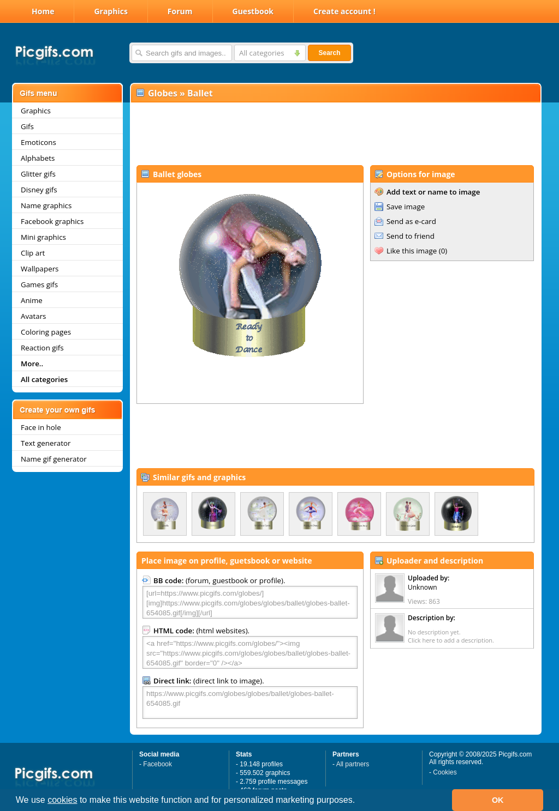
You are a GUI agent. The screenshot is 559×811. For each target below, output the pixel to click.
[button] (359, 801)
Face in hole (41, 427)
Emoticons (38, 142)
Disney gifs (39, 190)
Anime (32, 300)
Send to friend (410, 236)
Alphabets (38, 158)
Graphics (110, 11)
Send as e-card (411, 221)
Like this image (411, 251)
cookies (62, 799)
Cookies (444, 772)
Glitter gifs (38, 174)
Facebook (157, 764)
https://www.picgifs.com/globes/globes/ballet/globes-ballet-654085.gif (250, 702)
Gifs (27, 126)
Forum (180, 11)
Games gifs (39, 284)
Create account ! (344, 11)
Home (43, 11)
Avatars (33, 316)
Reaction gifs (42, 348)
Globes (162, 93)
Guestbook (253, 11)
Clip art (33, 253)
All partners (353, 764)
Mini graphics (43, 237)
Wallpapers (39, 269)
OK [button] (498, 800)
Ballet (200, 93)
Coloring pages (46, 332)
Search (329, 53)
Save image (405, 206)
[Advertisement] (335, 134)
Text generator (45, 443)
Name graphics (46, 205)
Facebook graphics (52, 221)
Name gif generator (54, 459)
